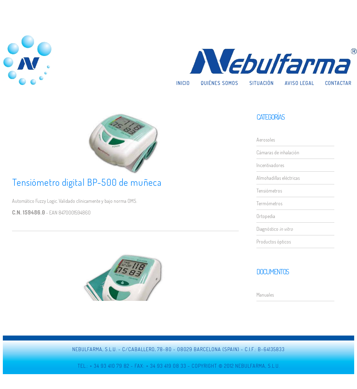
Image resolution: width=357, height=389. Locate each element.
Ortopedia (265, 216)
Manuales (265, 295)
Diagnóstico (274, 229)
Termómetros (269, 203)
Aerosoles (265, 140)
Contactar (338, 56)
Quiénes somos (219, 56)
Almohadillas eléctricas (278, 178)
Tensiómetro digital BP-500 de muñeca (87, 182)
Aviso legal (299, 56)
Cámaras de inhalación (277, 152)
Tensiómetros (269, 191)
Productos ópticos (273, 242)
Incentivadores (270, 165)
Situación (261, 56)
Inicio (183, 56)
